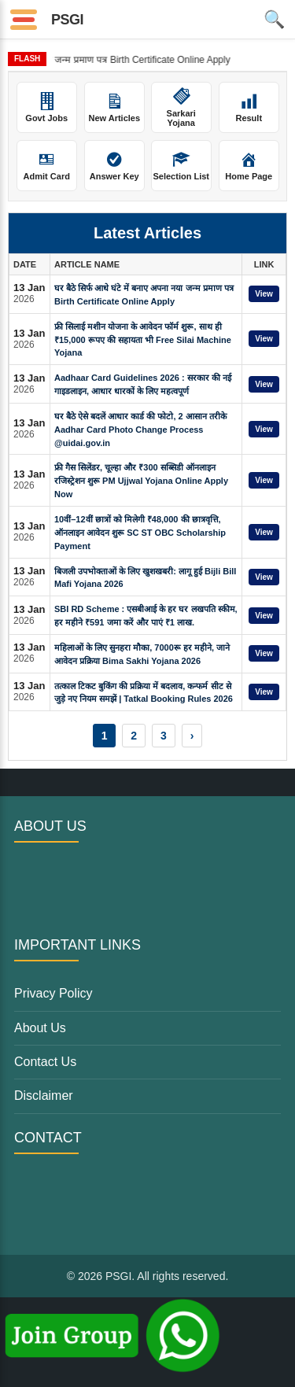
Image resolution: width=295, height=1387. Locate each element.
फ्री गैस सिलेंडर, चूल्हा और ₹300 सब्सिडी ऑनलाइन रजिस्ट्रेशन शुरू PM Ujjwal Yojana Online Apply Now (141, 481)
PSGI (67, 20)
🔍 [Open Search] (274, 19)
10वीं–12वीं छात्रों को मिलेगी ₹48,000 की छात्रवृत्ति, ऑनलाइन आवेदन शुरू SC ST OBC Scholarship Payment (140, 533)
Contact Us (45, 1061)
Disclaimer (43, 1095)
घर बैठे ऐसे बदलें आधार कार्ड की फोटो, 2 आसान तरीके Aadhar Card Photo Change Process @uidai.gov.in (140, 429)
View (264, 294)
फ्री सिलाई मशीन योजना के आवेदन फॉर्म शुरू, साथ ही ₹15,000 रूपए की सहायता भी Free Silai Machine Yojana (142, 340)
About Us (40, 1028)
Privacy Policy (53, 993)
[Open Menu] (23, 20)
